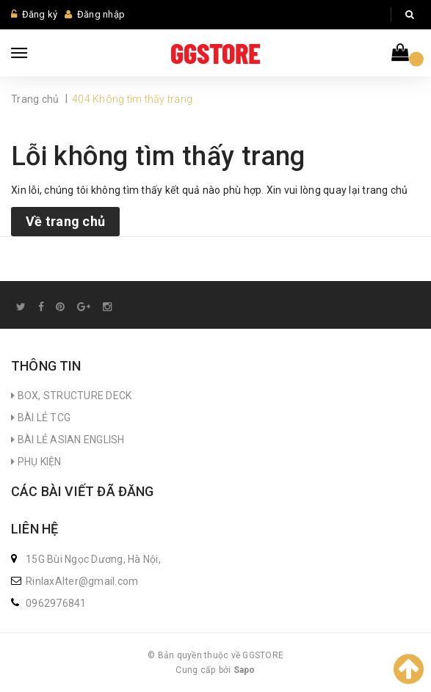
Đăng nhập (101, 14)
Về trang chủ (65, 221)
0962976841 (56, 603)
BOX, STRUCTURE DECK (71, 395)
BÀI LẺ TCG (40, 417)
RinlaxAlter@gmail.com (82, 581)
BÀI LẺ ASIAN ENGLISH (68, 439)
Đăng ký (40, 14)
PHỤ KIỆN (36, 461)
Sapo (244, 670)
